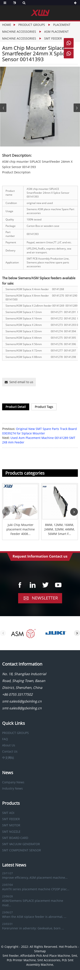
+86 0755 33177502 (17, 694)
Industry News (12, 788)
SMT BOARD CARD (15, 838)
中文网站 (8, 758)
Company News (13, 782)
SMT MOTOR (11, 825)
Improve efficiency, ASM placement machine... (35, 878)
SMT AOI (8, 813)
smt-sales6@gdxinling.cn (22, 701)
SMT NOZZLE (11, 832)
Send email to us (21, 382)
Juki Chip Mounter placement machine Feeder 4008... (20, 529)
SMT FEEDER (53, 38)
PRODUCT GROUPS (31, 25)
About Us (8, 745)
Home (6, 25)
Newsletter (45, 598)
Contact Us (9, 751)
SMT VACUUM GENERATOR (21, 844)
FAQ (5, 739)
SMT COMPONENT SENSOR (21, 850)
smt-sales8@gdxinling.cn (22, 708)
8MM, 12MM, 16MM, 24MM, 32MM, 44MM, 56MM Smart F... (59, 529)
